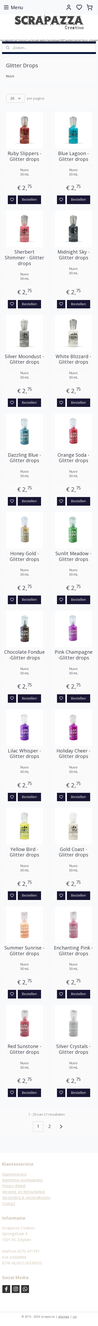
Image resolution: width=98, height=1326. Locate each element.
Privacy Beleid (14, 1185)
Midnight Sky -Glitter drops (73, 255)
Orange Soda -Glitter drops (73, 457)
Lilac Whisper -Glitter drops (24, 753)
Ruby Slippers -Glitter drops (25, 156)
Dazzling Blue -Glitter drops (24, 457)
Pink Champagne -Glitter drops (74, 655)
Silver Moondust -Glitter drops (24, 359)
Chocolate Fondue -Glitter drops (24, 655)
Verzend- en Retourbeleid (23, 1191)
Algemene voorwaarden (22, 1179)
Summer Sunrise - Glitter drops (24, 950)
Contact (8, 1203)
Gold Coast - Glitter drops (73, 852)
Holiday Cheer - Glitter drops (73, 753)
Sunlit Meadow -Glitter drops (73, 556)
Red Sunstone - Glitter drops (24, 1049)
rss (75, 1316)
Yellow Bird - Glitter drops (24, 852)
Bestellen (29, 199)
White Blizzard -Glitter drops (73, 359)
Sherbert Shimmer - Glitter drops (24, 257)
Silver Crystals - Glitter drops (73, 1049)
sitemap (63, 1316)
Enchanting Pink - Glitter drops (73, 950)
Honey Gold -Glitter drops (24, 556)
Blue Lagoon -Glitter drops (73, 156)
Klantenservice (14, 1174)
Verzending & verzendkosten (26, 1197)
